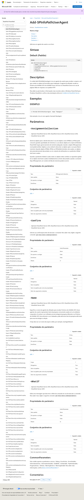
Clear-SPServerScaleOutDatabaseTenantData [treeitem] (15, 149)
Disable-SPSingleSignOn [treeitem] (12, 222)
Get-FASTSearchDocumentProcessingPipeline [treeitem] (16, 345)
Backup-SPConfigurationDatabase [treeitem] (14, 79)
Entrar (80, 2)
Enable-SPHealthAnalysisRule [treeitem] (13, 258)
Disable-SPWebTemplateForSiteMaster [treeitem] (15, 237)
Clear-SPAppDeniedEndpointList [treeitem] (14, 95)
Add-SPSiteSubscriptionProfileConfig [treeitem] (15, 67)
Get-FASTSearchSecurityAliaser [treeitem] (13, 384)
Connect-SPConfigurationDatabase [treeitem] (15, 159)
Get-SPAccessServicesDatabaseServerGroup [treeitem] (16, 459)
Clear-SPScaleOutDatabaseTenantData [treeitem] (15, 131)
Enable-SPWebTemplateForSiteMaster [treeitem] (15, 295)
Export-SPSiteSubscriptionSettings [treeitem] (14, 331)
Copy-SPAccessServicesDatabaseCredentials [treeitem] (15, 165)
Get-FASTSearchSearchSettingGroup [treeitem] (15, 381)
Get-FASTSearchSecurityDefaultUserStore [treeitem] (15, 403)
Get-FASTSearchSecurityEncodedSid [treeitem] (15, 407)
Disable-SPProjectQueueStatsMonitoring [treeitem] (14, 217)
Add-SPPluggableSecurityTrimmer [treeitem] (14, 31)
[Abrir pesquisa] (76, 2)
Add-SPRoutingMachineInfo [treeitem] (13, 38)
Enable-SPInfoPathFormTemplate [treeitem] (14, 261)
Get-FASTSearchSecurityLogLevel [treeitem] (14, 413)
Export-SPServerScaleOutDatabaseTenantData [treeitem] (15, 320)
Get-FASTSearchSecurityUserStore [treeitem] (14, 430)
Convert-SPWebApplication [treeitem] (13, 161)
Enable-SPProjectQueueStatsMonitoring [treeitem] (14, 278)
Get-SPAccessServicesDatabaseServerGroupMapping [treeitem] (16, 465)
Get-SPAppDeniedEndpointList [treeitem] (13, 477)
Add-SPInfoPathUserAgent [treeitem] (12, 29)
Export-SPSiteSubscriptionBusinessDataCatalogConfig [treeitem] (16, 326)
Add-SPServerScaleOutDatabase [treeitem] (14, 51)
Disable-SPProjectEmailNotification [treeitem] (14, 208)
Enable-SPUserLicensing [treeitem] (12, 286)
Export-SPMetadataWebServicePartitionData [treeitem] (15, 311)
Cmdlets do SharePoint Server (70, 93)
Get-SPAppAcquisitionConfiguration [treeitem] (15, 472)
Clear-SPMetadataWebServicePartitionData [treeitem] (15, 112)
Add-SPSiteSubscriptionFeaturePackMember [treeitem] (16, 63)
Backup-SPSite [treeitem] (9, 90)
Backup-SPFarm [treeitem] (10, 88)
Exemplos (34, 38)
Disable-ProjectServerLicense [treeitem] (13, 187)
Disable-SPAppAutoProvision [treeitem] (13, 190)
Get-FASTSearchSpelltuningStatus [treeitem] (14, 444)
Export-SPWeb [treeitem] (9, 335)
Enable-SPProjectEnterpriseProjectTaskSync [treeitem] (15, 273)
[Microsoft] (3, 2)
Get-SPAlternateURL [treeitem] (11, 469)
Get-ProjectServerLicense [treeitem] (12, 446)
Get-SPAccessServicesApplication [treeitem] (14, 451)
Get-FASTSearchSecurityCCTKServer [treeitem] (15, 386)
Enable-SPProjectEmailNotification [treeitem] (14, 270)
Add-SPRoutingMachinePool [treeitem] (13, 41)
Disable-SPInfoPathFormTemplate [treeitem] (14, 199)
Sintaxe (33, 34)
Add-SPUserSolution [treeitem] (11, 76)
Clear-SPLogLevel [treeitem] (10, 109)
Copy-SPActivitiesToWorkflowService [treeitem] (15, 168)
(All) (32, 193)
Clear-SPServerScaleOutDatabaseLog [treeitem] (15, 145)
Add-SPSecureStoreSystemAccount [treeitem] (15, 48)
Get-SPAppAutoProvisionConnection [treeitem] (15, 474)
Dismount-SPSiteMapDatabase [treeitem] (13, 244)
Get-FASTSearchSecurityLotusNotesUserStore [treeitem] (16, 418)
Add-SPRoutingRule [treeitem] (11, 43)
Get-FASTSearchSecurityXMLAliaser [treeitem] (15, 441)
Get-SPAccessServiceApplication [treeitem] (14, 448)
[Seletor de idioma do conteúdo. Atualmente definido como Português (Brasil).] (8, 488)
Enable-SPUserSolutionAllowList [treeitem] (14, 289)
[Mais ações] (80, 18)
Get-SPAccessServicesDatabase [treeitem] (14, 453)
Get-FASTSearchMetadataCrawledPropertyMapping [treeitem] (15, 358)
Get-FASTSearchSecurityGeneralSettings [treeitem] (15, 410)
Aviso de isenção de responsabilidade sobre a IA (14, 492)
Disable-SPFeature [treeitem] (10, 195)
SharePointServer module (41, 27)
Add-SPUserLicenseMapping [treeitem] (13, 74)
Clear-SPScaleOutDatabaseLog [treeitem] (13, 129)
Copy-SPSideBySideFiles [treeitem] (12, 178)
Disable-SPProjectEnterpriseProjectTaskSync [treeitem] (15, 212)
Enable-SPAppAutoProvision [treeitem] (13, 251)
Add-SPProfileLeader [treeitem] (11, 34)
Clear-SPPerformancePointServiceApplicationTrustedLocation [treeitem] (16, 118)
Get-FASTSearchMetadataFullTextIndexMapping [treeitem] (16, 367)
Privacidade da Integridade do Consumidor (12, 495)
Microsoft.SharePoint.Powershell (50, 18)
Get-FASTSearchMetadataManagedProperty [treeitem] (16, 373)
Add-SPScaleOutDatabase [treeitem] (12, 46)
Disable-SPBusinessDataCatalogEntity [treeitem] (15, 192)
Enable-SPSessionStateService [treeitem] (13, 281)
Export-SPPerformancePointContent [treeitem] (15, 315)
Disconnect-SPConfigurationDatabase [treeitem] (15, 239)
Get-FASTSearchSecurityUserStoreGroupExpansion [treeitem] (16, 434)
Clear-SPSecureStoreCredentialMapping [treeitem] (16, 134)
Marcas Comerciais (41, 495)
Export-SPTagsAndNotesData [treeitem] (13, 333)
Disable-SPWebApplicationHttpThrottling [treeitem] (14, 233)
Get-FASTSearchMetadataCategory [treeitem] (15, 349)
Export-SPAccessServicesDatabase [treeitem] (14, 298)
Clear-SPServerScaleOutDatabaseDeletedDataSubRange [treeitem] (16, 141)
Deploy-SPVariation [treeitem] (11, 185)
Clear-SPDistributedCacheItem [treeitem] (13, 106)
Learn (31, 18)
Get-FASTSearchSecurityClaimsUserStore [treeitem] (15, 390)
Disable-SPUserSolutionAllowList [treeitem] (14, 230)
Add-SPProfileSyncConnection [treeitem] (13, 36)
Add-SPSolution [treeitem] (10, 69)
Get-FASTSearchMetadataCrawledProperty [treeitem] (15, 353)
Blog (40, 492)
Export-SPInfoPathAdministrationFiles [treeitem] (15, 308)
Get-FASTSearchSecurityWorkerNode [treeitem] (15, 439)
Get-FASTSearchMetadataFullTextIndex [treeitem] (15, 363)
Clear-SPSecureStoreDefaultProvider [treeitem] (15, 136)
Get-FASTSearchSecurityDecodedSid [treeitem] (15, 400)
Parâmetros (34, 40)
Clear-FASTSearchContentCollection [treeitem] (15, 93)
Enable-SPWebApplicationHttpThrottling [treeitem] (14, 292)
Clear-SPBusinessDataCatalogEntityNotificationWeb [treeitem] (16, 100)
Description (34, 36)
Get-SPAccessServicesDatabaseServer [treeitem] (15, 456)
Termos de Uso (30, 495)
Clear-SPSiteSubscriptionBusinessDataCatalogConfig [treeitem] (16, 154)
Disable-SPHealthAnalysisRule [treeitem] (13, 197)
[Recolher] (24, 18)
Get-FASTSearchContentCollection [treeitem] (14, 340)
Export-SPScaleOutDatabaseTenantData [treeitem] (16, 317)
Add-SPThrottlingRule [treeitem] (11, 71)
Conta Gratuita (77, 6)
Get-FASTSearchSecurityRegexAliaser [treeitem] (15, 425)
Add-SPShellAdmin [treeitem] (10, 60)
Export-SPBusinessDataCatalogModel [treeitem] (15, 303)
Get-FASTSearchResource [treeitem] (12, 379)
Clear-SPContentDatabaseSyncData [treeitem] (15, 104)
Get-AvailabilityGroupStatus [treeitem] (13, 338)
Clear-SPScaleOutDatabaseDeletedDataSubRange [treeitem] (16, 125)
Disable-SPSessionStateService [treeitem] (13, 220)
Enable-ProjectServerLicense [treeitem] (13, 249)
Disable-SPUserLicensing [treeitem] (12, 227)
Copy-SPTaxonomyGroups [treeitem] (12, 182)
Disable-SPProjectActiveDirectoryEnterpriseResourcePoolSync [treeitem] (16, 204)
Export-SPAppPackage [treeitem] (11, 300)
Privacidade (54, 492)
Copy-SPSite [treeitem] (9, 180)
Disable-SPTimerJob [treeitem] (11, 225)
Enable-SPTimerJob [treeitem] (11, 284)
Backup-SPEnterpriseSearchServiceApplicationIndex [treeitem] (16, 83)
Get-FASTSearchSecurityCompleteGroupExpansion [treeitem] (16, 395)
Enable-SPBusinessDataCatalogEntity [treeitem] (15, 253)
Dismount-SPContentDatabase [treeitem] (13, 241)
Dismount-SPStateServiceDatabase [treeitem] (15, 246)
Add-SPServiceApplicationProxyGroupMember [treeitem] (16, 55)
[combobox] (14, 21)
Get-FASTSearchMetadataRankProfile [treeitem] (15, 376)
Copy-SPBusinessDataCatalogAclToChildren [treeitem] (15, 172)
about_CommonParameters (50, 468)
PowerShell (37, 18)
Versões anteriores (32, 492)
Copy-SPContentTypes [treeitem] (11, 175)
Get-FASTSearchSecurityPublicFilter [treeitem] (15, 423)
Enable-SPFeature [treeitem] (10, 256)
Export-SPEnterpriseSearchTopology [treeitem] (15, 305)
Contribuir (47, 492)
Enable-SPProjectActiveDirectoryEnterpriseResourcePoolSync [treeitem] (16, 265)
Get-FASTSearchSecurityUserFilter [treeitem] (14, 427)
